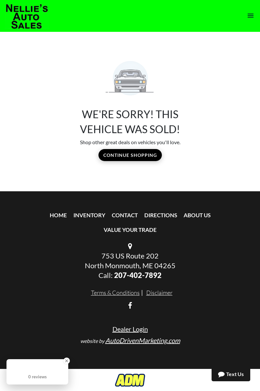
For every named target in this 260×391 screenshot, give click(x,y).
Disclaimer (159, 292)
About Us (197, 215)
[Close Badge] (66, 361)
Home (58, 215)
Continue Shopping (130, 155)
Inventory (89, 215)
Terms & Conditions (115, 292)
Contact (125, 215)
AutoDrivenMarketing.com (142, 340)
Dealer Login (130, 329)
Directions (160, 215)
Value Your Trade (130, 229)
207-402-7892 (138, 275)
